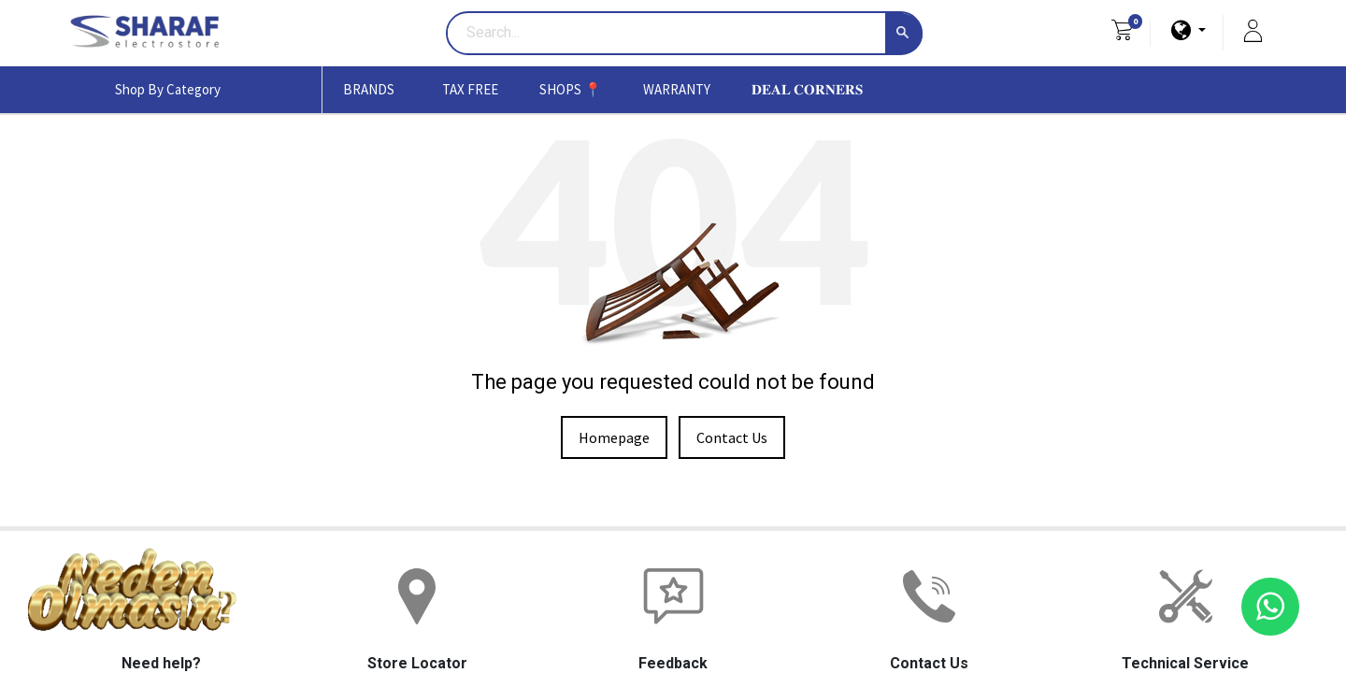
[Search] (904, 34)
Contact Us (731, 437)
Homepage (614, 437)
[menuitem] (470, 89)
